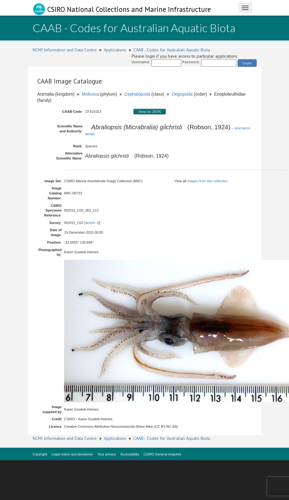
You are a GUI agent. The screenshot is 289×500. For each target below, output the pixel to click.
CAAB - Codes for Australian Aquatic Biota (171, 50)
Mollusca (90, 94)
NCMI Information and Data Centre (65, 50)
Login (247, 62)
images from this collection (207, 181)
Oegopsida (182, 94)
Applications (115, 50)
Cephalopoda (137, 94)
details (90, 223)
